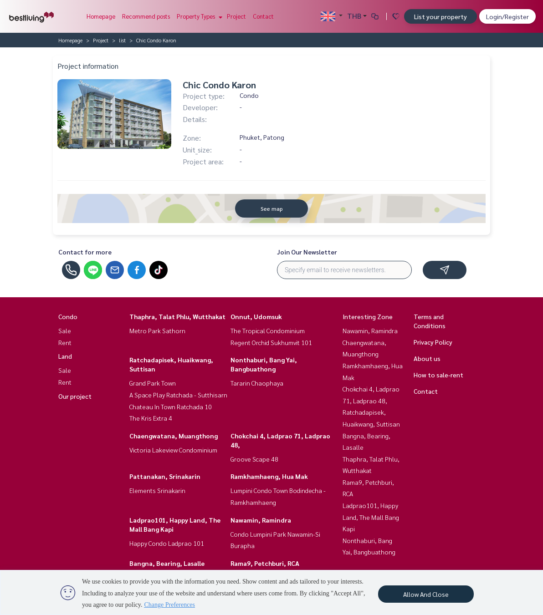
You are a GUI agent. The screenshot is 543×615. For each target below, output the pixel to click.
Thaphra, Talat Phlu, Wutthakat (177, 316)
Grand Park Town (152, 383)
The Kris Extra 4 (150, 418)
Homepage (101, 16)
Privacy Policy (433, 342)
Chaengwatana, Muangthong (173, 436)
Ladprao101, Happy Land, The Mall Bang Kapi (371, 517)
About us (427, 358)
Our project (75, 396)
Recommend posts (146, 16)
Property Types (198, 16)
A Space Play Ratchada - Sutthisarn (178, 395)
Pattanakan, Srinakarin (164, 476)
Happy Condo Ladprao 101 (166, 543)
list (122, 40)
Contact (263, 16)
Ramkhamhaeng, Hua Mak (269, 476)
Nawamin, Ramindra (261, 520)
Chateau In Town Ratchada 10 (170, 406)
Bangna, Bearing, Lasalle (167, 563)
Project (236, 16)
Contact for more (85, 252)
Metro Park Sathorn (157, 330)
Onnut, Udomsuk (256, 316)
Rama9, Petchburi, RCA (265, 563)
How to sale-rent (438, 375)
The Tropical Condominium (268, 330)
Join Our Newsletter (307, 252)
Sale (64, 330)
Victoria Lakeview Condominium (173, 450)
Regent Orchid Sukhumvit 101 (271, 342)
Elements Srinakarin (157, 490)
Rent (65, 342)
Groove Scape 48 (254, 459)
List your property (440, 16)
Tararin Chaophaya (257, 383)
